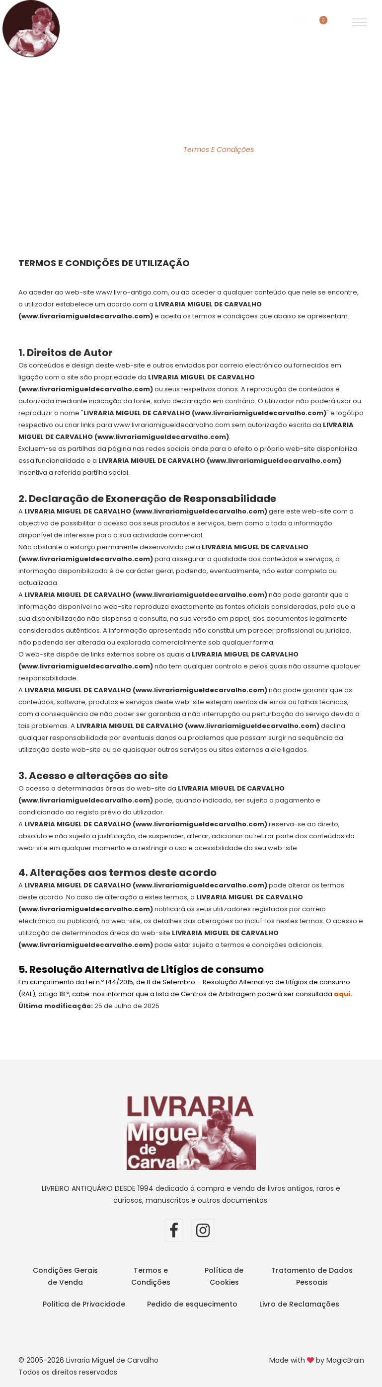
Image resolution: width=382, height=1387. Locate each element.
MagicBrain (345, 1360)
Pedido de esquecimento (192, 1304)
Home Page (149, 149)
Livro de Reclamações (299, 1304)
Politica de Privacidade (84, 1304)
